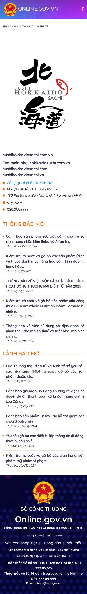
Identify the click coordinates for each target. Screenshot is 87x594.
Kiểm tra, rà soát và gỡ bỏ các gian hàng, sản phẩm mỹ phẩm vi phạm (45, 458)
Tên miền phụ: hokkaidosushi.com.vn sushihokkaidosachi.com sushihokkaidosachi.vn (36, 168)
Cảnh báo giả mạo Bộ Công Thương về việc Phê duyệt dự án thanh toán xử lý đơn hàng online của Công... (45, 396)
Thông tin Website (35, 26)
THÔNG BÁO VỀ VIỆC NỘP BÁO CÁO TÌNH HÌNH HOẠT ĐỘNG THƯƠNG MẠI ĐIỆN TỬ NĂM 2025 (45, 283)
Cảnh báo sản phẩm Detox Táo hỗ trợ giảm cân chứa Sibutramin (45, 418)
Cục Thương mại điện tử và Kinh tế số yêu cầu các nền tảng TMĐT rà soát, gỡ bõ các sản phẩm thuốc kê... (45, 371)
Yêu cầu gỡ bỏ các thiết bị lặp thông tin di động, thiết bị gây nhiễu (45, 438)
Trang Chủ (33, 535)
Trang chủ (10, 26)
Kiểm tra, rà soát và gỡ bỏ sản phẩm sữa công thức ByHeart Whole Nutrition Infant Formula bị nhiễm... (45, 306)
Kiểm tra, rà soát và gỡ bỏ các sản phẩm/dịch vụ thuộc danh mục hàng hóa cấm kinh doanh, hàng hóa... (45, 261)
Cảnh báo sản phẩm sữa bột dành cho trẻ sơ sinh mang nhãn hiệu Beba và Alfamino (45, 239)
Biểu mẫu (74, 542)
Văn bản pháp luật (21, 542)
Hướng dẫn (51, 542)
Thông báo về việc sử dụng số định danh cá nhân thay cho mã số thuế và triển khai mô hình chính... (45, 331)
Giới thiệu (54, 535)
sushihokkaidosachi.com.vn (28, 154)
